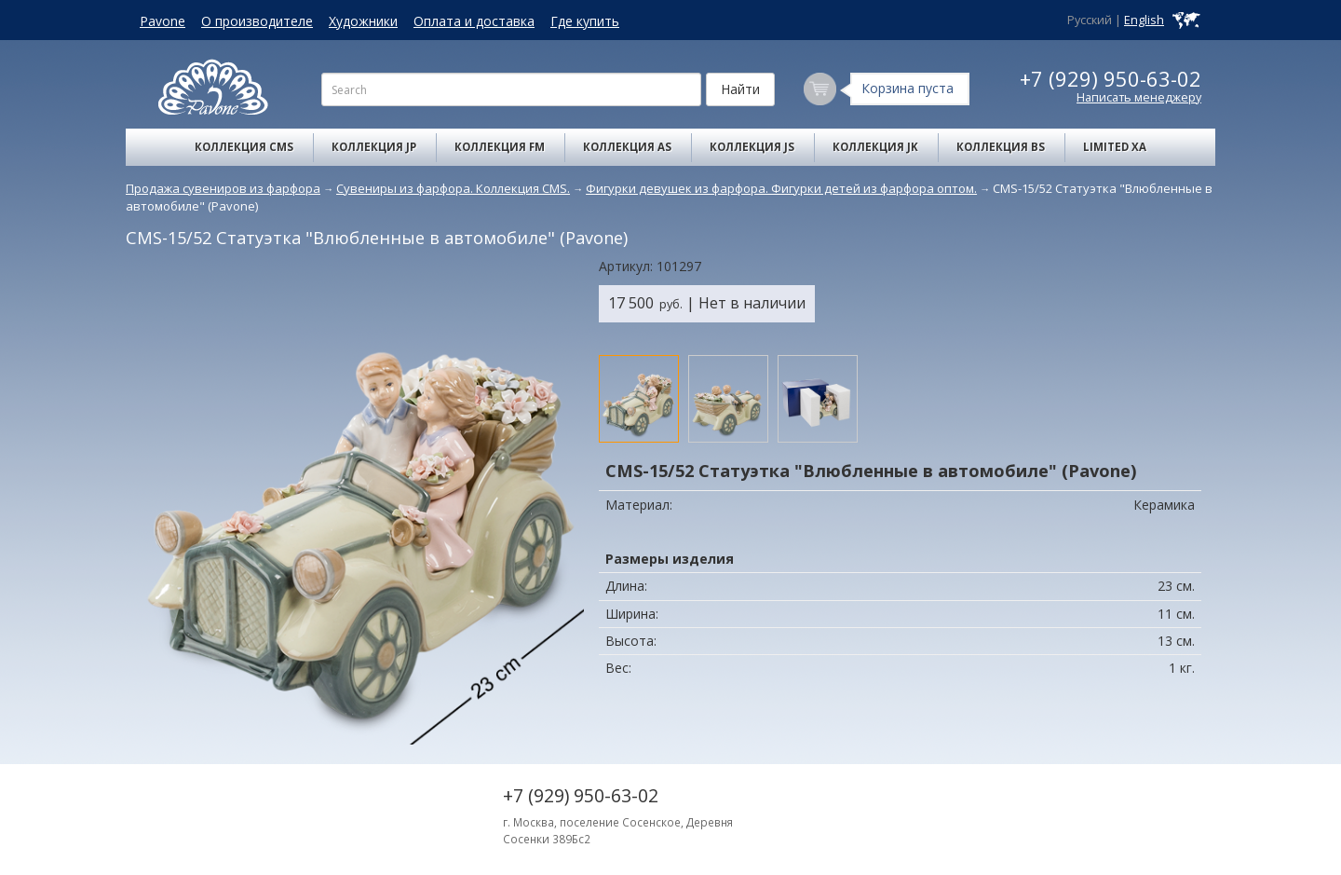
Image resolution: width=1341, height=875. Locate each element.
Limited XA (1114, 147)
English (1144, 20)
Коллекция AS (627, 147)
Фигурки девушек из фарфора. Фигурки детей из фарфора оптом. (781, 188)
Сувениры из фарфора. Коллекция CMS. (453, 188)
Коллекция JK (875, 147)
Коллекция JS (752, 147)
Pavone (162, 21)
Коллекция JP (374, 147)
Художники (363, 21)
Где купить (584, 21)
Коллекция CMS (244, 147)
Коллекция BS (1000, 147)
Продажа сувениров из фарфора (223, 188)
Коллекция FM (499, 147)
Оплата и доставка (474, 21)
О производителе (257, 21)
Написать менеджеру (1139, 97)
